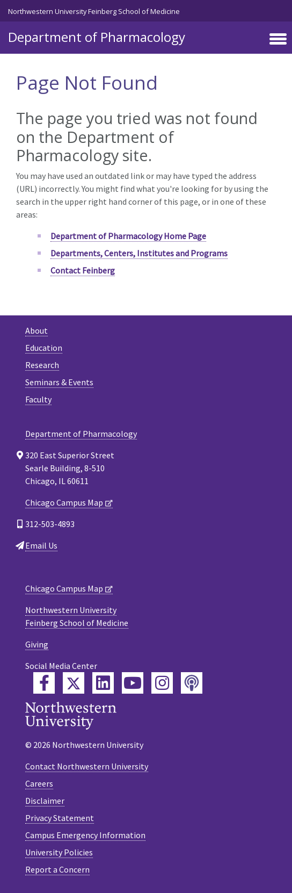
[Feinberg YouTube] (132, 683)
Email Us (41, 545)
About (36, 330)
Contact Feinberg (82, 270)
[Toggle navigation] (278, 39)
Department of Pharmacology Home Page (128, 236)
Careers (39, 783)
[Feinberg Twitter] (73, 683)
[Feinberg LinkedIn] (103, 683)
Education (43, 347)
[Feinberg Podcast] (191, 683)
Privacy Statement (59, 817)
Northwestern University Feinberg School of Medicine (94, 11)
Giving (36, 644)
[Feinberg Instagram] (162, 683)
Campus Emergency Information (85, 835)
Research (42, 364)
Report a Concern (57, 869)
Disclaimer (44, 800)
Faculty (38, 399)
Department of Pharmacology (96, 37)
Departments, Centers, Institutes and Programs (139, 253)
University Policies (59, 852)
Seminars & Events (59, 382)
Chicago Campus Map (64, 502)
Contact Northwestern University (86, 766)
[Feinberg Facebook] (44, 683)
